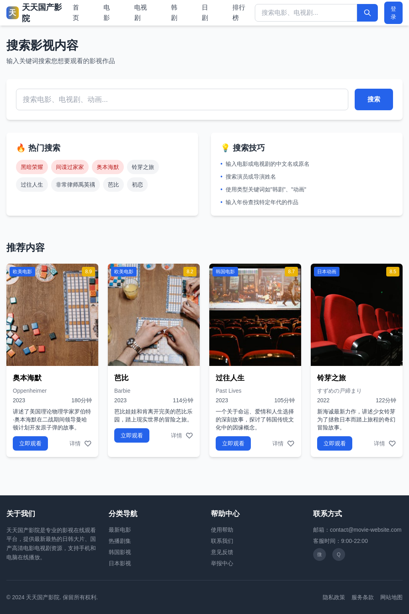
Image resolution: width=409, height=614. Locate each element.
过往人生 (32, 184)
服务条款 (362, 597)
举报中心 (222, 563)
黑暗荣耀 (32, 167)
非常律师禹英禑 (75, 184)
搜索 (373, 99)
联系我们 (222, 541)
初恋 (137, 184)
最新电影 (120, 530)
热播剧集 (120, 541)
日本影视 (120, 563)
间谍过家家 (70, 167)
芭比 (113, 184)
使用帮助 (222, 530)
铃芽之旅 (143, 167)
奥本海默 (108, 167)
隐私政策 (334, 597)
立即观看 (30, 443)
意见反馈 (222, 552)
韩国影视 (120, 552)
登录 (393, 13)
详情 (75, 443)
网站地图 (391, 597)
